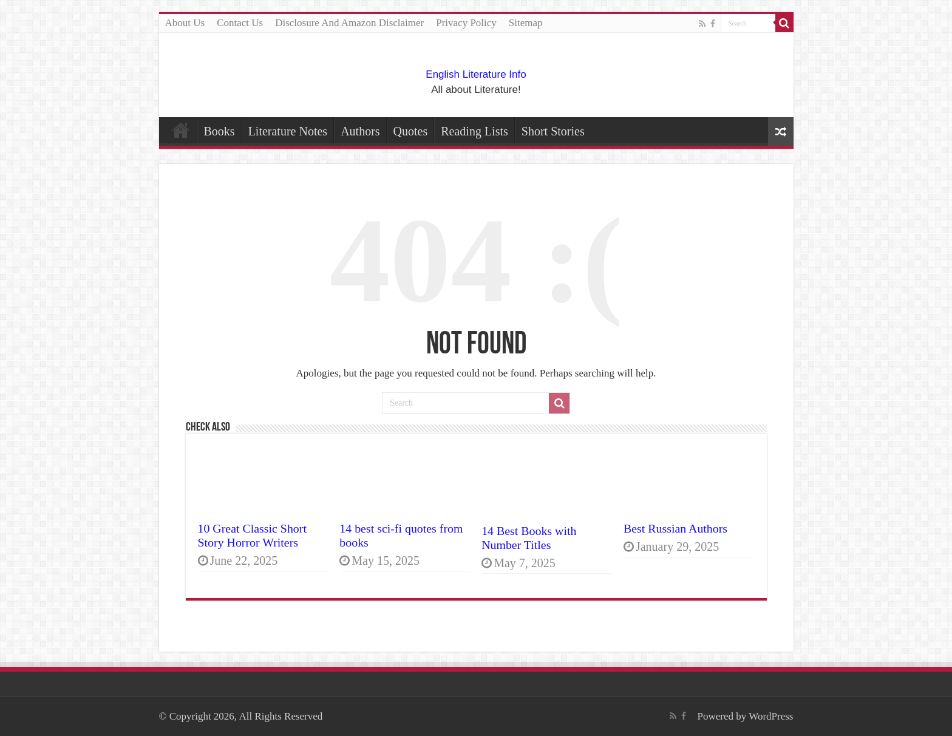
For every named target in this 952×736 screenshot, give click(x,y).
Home (181, 130)
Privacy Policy (466, 23)
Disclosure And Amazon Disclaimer (349, 23)
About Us (185, 23)
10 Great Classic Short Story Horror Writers (252, 535)
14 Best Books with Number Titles (528, 537)
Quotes (410, 131)
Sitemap (526, 23)
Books (219, 131)
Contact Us (240, 23)
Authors (360, 131)
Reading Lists (474, 131)
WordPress (771, 716)
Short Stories (553, 131)
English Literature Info (476, 74)
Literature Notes (288, 131)
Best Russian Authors (675, 528)
